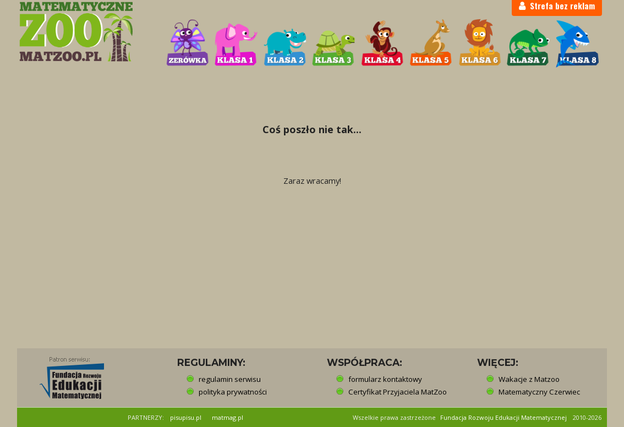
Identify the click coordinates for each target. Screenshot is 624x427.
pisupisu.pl (185, 417)
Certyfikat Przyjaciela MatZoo (397, 392)
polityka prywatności (233, 392)
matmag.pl (227, 417)
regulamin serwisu (230, 379)
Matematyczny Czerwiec (539, 392)
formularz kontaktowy (385, 379)
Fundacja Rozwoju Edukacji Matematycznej (503, 417)
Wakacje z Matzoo (529, 379)
